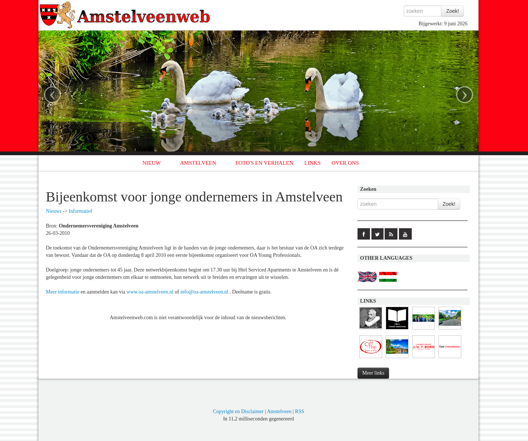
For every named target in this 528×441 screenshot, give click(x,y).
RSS (299, 411)
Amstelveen (279, 411)
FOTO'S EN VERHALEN (264, 163)
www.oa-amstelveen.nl (149, 292)
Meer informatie (62, 292)
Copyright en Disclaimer (238, 411)
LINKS (312, 163)
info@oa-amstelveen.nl (204, 292)
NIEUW (152, 163)
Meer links (373, 373)
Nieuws (54, 211)
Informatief (80, 211)
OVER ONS (345, 163)
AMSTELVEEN (198, 163)
